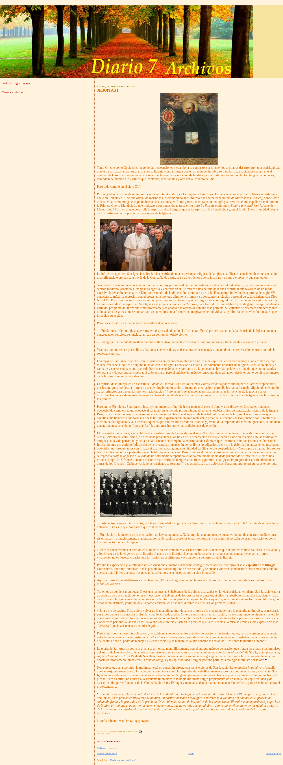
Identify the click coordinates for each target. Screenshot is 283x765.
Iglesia (107, 734)
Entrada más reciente (107, 753)
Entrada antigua (273, 753)
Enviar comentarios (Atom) (123, 760)
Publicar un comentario (106, 748)
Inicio (191, 753)
